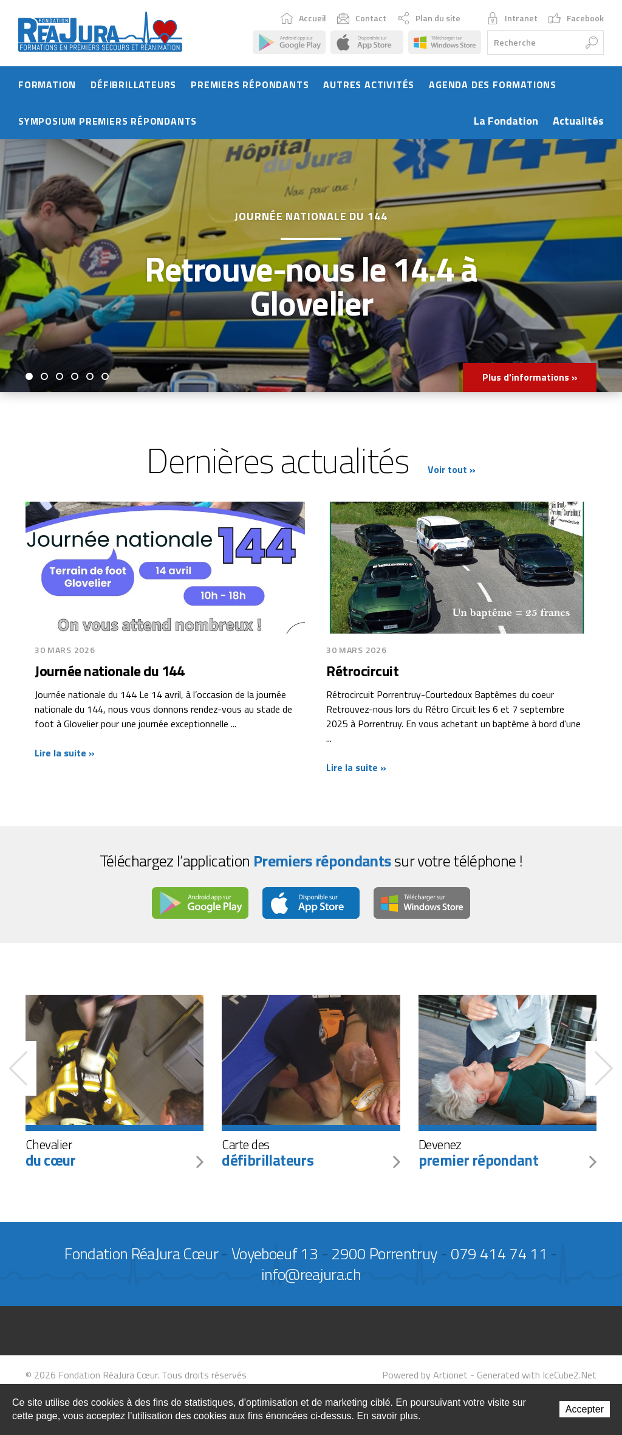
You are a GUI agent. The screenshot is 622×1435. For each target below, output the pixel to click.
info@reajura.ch (311, 1276)
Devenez (507, 1154)
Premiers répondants (250, 85)
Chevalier (114, 1154)
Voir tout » (452, 470)
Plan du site (428, 19)
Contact (361, 19)
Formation (47, 85)
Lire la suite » (65, 754)
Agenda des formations (492, 85)
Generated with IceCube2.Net (536, 1376)
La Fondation (506, 122)
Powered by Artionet (425, 1376)
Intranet (512, 19)
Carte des (311, 1154)
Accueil (303, 19)
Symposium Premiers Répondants (107, 122)
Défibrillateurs (133, 85)
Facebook (576, 19)
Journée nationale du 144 (109, 672)
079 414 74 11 (499, 1255)
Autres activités (368, 85)
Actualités (578, 122)
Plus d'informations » (529, 379)
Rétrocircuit (362, 672)
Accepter (585, 1409)
